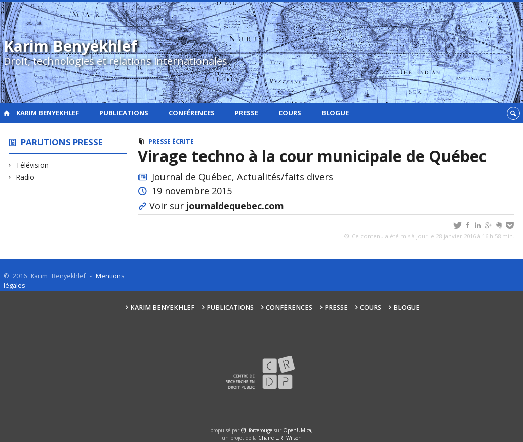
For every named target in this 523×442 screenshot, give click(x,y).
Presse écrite (171, 141)
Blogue (335, 112)
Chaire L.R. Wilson (280, 437)
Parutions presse (62, 142)
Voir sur (216, 205)
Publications (123, 112)
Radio (25, 177)
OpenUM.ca (297, 430)
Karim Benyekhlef (47, 112)
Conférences (192, 112)
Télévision (32, 165)
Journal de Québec (192, 177)
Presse (246, 112)
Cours (289, 112)
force (260, 430)
